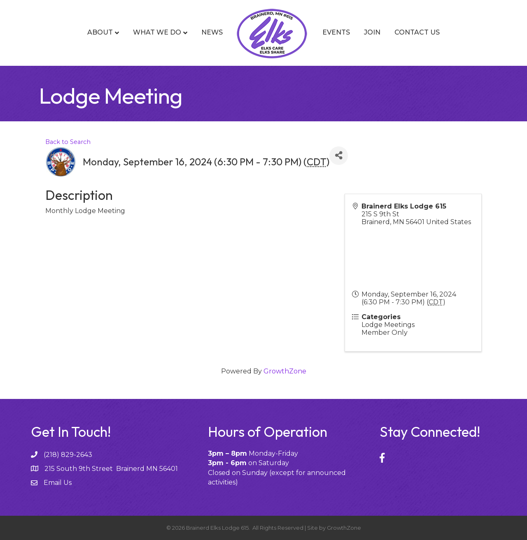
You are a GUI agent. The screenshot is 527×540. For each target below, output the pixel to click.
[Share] (338, 155)
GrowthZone (285, 371)
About (100, 32)
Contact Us (417, 32)
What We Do (157, 32)
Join (372, 32)
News (212, 32)
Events (336, 32)
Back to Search (68, 142)
